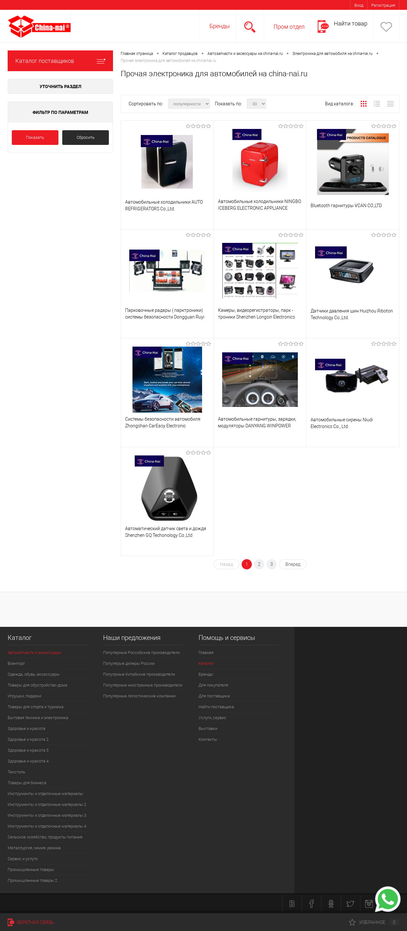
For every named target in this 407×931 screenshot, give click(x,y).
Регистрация (383, 5)
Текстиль (16, 772)
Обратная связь (31, 922)
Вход (358, 5)
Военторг (16, 663)
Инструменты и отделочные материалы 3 (47, 815)
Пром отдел (289, 26)
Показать (35, 137)
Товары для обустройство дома (37, 685)
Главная (206, 652)
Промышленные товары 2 (32, 880)
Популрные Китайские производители (139, 674)
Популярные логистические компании (139, 696)
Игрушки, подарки (24, 696)
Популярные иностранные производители (142, 685)
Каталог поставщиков (60, 60)
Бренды (219, 26)
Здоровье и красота (26, 728)
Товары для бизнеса (27, 782)
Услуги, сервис (212, 717)
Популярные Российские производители (141, 652)
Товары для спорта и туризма (36, 706)
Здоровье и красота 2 (28, 739)
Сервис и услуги (23, 858)
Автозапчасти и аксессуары (34, 652)
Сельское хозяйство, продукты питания (45, 837)
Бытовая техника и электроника (38, 717)
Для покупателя (213, 685)
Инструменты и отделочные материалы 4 (47, 826)
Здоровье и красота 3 (28, 750)
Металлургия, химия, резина (34, 847)
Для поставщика (214, 696)
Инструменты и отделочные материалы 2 (47, 804)
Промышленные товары (31, 869)
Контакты (208, 739)
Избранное (374, 922)
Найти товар (350, 23)
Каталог (206, 663)
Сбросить (85, 137)
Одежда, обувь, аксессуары (34, 674)
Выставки (208, 728)
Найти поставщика (216, 706)
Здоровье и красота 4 (28, 761)
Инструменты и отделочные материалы (45, 793)
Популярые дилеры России (129, 663)
